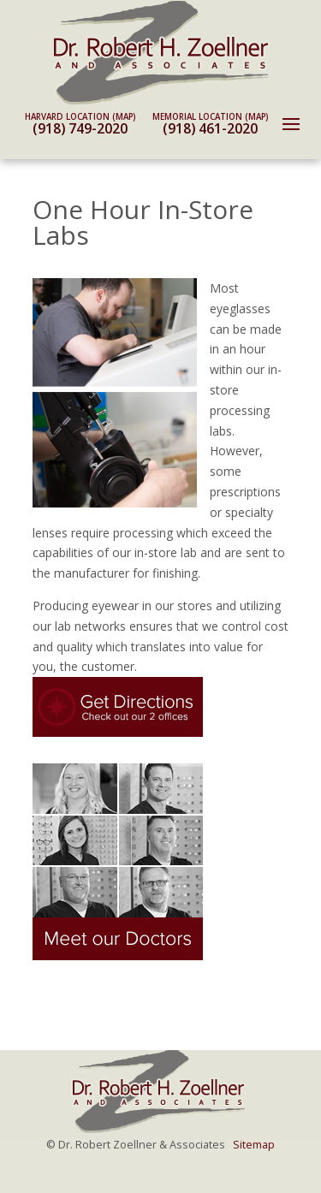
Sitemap (254, 1144)
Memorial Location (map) (210, 116)
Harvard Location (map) (80, 116)
